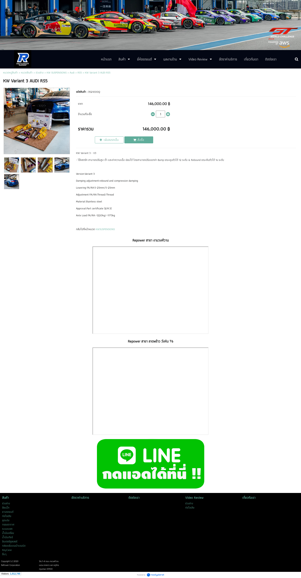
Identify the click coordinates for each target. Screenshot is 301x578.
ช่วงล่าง (40, 72)
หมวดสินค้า (27, 72)
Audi (72, 72)
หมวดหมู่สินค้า (10, 72)
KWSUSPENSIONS (105, 229)
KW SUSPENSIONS (57, 72)
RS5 (80, 72)
